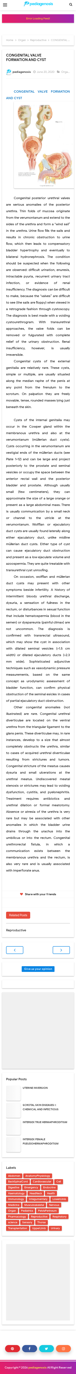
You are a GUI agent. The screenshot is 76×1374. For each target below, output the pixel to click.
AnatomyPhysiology (37, 1176)
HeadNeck (36, 1193)
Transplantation (17, 1228)
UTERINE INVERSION (35, 1088)
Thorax (41, 1222)
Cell (58, 1181)
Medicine (13, 1205)
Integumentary (38, 1199)
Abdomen (14, 1176)
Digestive (13, 1187)
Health (51, 1193)
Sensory (27, 1222)
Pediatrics (27, 1210)
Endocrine (49, 1187)
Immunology (16, 1199)
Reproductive (39, 1216)
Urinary (55, 1228)
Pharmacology (17, 1216)
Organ (65, 72)
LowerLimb (59, 1199)
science (12, 1222)
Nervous (54, 1205)
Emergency (31, 1187)
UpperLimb (39, 1228)
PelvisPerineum (47, 1210)
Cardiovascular (42, 1181)
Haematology (16, 1193)
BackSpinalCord (18, 1181)
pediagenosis (37, 1367)
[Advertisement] (38, 1030)
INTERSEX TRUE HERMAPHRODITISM (45, 1122)
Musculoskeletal (34, 1205)
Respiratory (59, 1216)
